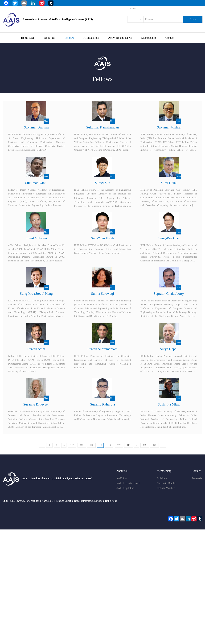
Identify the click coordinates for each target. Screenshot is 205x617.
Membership (148, 37)
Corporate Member (166, 483)
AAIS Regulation (125, 488)
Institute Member (166, 488)
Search (193, 19)
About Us (49, 37)
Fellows (69, 37)
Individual (162, 478)
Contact (169, 37)
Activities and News (120, 37)
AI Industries (90, 37)
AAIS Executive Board (128, 483)
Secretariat (197, 478)
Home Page (27, 37)
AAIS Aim (121, 478)
